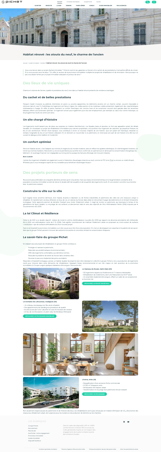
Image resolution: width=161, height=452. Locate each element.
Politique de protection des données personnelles (102, 449)
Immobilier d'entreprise (73, 1)
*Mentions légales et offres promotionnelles (73, 449)
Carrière (98, 1)
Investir (49, 5)
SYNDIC (91, 5)
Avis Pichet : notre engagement (38, 433)
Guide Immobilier (34, 63)
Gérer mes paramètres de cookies (129, 449)
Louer (59, 5)
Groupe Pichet (88, 1)
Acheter (38, 5)
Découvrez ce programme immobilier (39, 316)
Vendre (68, 5)
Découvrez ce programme (94, 394)
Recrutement (32, 428)
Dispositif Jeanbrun (34, 441)
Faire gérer (80, 5)
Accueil (59, 1)
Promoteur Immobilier (35, 436)
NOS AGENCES (121, 5)
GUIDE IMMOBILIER (105, 5)
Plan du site (32, 431)
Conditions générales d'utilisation (48, 449)
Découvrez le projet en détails (96, 283)
